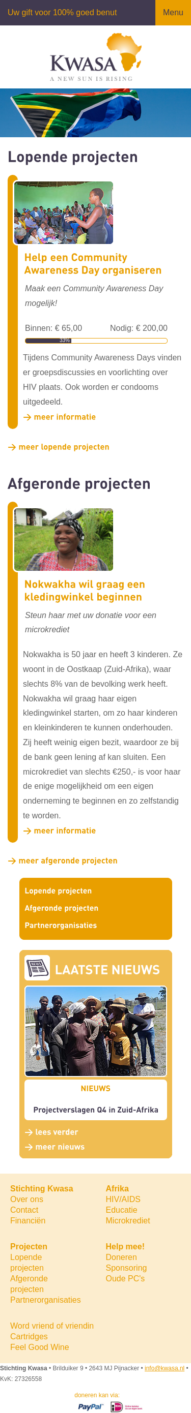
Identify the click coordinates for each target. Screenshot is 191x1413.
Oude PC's (125, 1278)
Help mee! (125, 1246)
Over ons (26, 1199)
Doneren (121, 1257)
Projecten (28, 1246)
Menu (173, 12)
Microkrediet (128, 1220)
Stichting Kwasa (41, 1188)
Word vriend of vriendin (52, 1326)
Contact (24, 1210)
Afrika (117, 1188)
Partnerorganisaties (45, 1300)
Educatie (122, 1210)
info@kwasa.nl (164, 1368)
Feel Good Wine (39, 1347)
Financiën (27, 1220)
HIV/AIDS (123, 1199)
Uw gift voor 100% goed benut (62, 12)
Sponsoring (126, 1268)
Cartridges (29, 1336)
